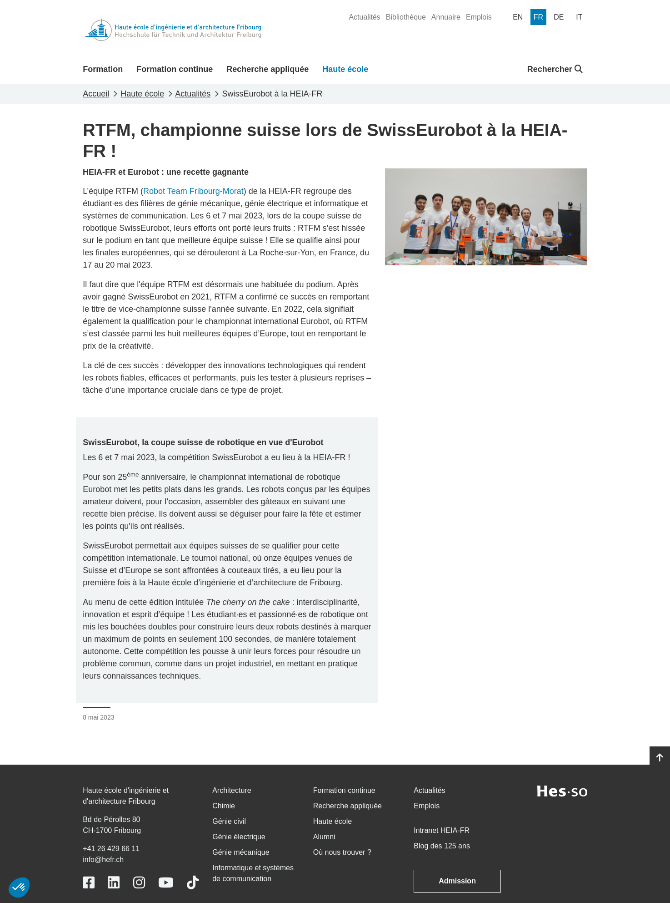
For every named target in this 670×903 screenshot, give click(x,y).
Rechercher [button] (555, 69)
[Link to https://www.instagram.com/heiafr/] (139, 882)
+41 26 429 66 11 (111, 848)
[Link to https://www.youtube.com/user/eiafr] (166, 882)
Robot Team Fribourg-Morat (193, 191)
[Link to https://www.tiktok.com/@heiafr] (193, 882)
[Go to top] (660, 757)
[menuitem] (364, 17)
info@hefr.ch (103, 859)
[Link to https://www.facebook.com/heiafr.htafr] (89, 882)
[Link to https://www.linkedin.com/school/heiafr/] (114, 882)
